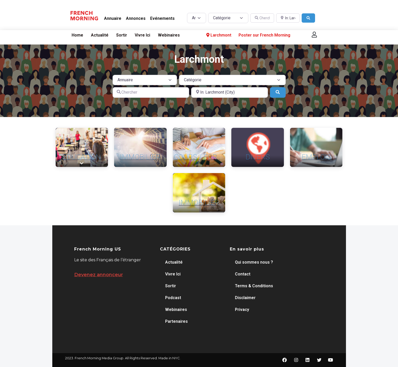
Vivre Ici (142, 35)
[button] (314, 34)
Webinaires (169, 35)
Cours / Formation (209, 157)
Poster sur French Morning (264, 35)
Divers (257, 157)
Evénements (162, 18)
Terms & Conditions (254, 285)
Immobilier (140, 157)
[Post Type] (196, 18)
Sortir (121, 35)
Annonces (136, 18)
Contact (242, 274)
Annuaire (112, 18)
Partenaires (176, 321)
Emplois (316, 157)
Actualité (99, 35)
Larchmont (218, 35)
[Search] (308, 18)
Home (77, 35)
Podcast (173, 297)
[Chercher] (262, 18)
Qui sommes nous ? (254, 262)
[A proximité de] (288, 18)
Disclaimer (245, 297)
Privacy (242, 309)
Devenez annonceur (98, 275)
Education (81, 157)
